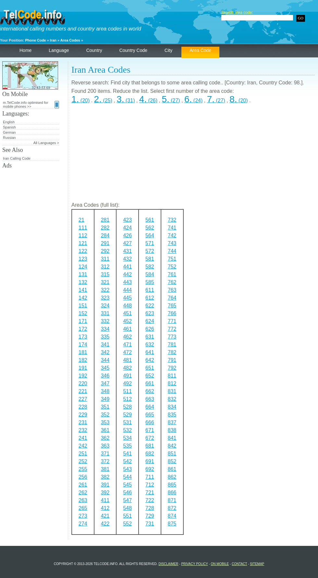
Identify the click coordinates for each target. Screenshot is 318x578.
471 (127, 344)
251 (83, 453)
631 (149, 336)
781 (172, 344)
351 (105, 407)
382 (105, 477)
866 (172, 492)
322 (105, 290)
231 (83, 422)
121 (83, 243)
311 (105, 259)
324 (105, 305)
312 (105, 266)
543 (127, 469)
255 (83, 469)
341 (105, 344)
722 (149, 500)
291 (105, 243)
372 (105, 461)
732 (172, 220)
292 (105, 251)
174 (83, 344)
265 (83, 508)
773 (172, 336)
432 (127, 259)
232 (83, 430)
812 (172, 383)
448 (127, 305)
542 (127, 461)
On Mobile (220, 564)
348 (105, 391)
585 (149, 282)
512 (127, 399)
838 (172, 430)
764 (172, 298)
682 (149, 453)
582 (149, 266)
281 (105, 220)
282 (105, 227)
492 (127, 383)
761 (172, 274)
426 (127, 235)
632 (149, 344)
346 (105, 375)
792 (172, 368)
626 (149, 329)
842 (172, 446)
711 (149, 477)
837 (172, 422)
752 (172, 266)
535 (127, 446)
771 (172, 321)
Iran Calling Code (17, 158)
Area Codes (70, 40)
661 (149, 383)
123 (83, 259)
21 (81, 220)
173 (83, 336)
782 (172, 352)
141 (83, 290)
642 (149, 360)
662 (149, 391)
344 (105, 360)
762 (172, 282)
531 (127, 422)
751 (172, 259)
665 (149, 414)
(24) (193, 100)
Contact (239, 564)
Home (25, 50)
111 (83, 227)
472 (127, 352)
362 (105, 438)
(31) (125, 100)
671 (149, 430)
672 (149, 438)
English (9, 122)
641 (149, 352)
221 (83, 391)
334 (105, 329)
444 (127, 290)
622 (149, 305)
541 (127, 453)
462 (127, 336)
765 (172, 305)
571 (149, 243)
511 (127, 391)
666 (149, 422)
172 (83, 329)
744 (172, 251)
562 (149, 227)
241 (83, 438)
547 (127, 500)
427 (127, 243)
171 (83, 321)
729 (149, 516)
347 (105, 383)
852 (172, 461)
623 (149, 313)
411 (105, 500)
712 (149, 484)
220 (83, 383)
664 (149, 407)
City (168, 50)
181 (83, 352)
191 (83, 368)
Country (94, 50)
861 (172, 469)
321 (105, 282)
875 (172, 523)
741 (172, 227)
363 (105, 446)
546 (127, 492)
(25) (103, 100)
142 (83, 298)
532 (127, 430)
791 (172, 360)
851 (172, 453)
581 (149, 259)
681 (149, 446)
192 (83, 375)
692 (149, 469)
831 (172, 391)
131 (83, 274)
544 (127, 477)
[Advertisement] (193, 155)
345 (105, 368)
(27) (171, 100)
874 (172, 516)
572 (149, 251)
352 (105, 414)
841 (172, 438)
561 (149, 220)
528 (127, 407)
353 (105, 422)
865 (172, 484)
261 (83, 484)
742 (172, 235)
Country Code (133, 50)
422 (105, 523)
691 (149, 461)
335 (105, 336)
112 (83, 235)
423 (127, 220)
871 (172, 500)
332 (105, 321)
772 (172, 329)
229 (83, 414)
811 (172, 375)
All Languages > (46, 143)
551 (127, 516)
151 (83, 305)
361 (105, 430)
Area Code (200, 50)
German (9, 132)
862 (172, 477)
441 (127, 266)
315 (105, 274)
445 (127, 298)
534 (127, 438)
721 (149, 492)
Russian (9, 138)
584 (149, 274)
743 (172, 243)
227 (83, 399)
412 (105, 508)
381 (105, 469)
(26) (148, 100)
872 (172, 508)
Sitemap (257, 564)
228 (83, 407)
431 (127, 251)
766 (172, 313)
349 (105, 399)
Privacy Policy (194, 564)
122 (83, 251)
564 (149, 235)
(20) (80, 100)
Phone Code (35, 40)
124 (83, 266)
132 (83, 282)
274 (83, 523)
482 (127, 368)
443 (127, 282)
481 (127, 360)
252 (83, 461)
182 (83, 360)
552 (127, 523)
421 (105, 516)
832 (172, 399)
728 (149, 508)
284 (105, 235)
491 (127, 375)
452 (127, 321)
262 (83, 492)
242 (83, 446)
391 (105, 484)
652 (149, 375)
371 (105, 453)
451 (127, 313)
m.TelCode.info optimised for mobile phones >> (31, 104)
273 (83, 516)
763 (172, 290)
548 (127, 508)
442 (127, 274)
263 (83, 500)
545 (127, 484)
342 (105, 352)
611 (149, 290)
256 (83, 477)
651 (149, 368)
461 (127, 329)
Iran (53, 40)
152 (83, 313)
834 (172, 407)
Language (59, 50)
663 (149, 399)
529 (127, 414)
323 (105, 298)
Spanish (9, 127)
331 (105, 313)
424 (127, 227)
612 (149, 298)
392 (105, 492)
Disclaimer (168, 564)
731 (149, 523)
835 (172, 414)
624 (149, 321)
